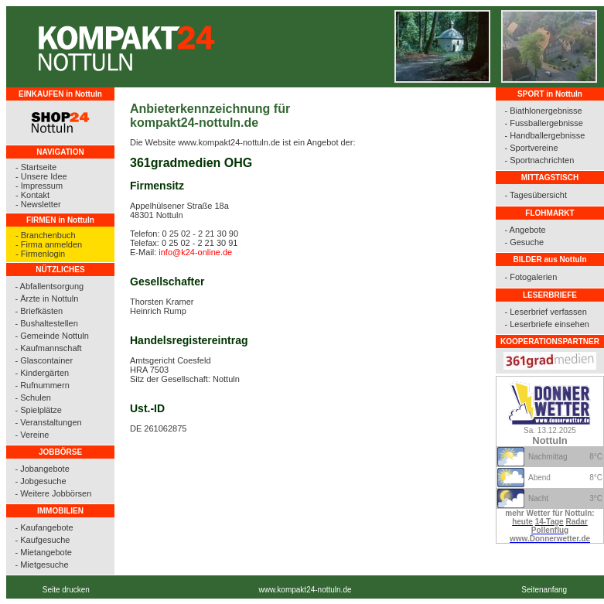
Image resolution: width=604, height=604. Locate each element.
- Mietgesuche (41, 564)
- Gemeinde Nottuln (51, 335)
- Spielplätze (38, 410)
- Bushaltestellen (46, 323)
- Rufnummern (42, 385)
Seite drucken (66, 589)
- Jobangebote (42, 468)
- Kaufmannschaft (48, 348)
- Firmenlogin (40, 253)
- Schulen (32, 397)
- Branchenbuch (45, 235)
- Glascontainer (44, 360)
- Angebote (524, 229)
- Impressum (39, 185)
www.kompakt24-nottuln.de (304, 589)
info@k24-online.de (195, 252)
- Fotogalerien (530, 277)
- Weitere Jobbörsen (53, 493)
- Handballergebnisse (544, 135)
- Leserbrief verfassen (545, 311)
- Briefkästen (39, 311)
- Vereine (32, 434)
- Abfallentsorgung (49, 286)
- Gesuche (524, 242)
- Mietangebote (43, 552)
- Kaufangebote (44, 527)
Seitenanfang (544, 589)
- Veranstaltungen (48, 422)
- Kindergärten (42, 372)
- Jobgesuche (40, 481)
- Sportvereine (531, 147)
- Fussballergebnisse (543, 123)
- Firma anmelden (48, 244)
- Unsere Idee (41, 176)
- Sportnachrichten (539, 160)
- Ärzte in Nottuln (46, 298)
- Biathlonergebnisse (543, 110)
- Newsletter (38, 204)
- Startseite (35, 167)
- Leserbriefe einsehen (546, 324)
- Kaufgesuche (42, 539)
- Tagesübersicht (535, 195)
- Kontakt (32, 195)
